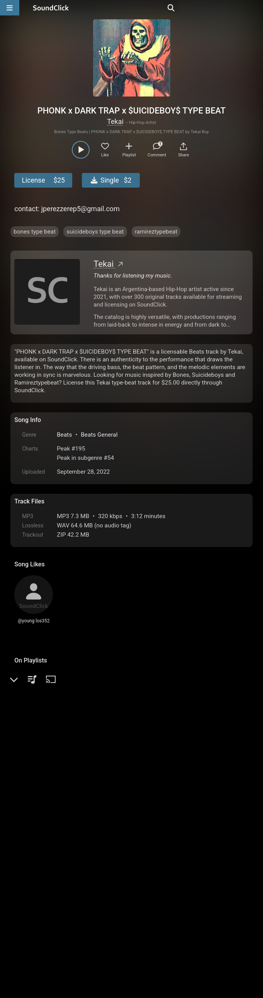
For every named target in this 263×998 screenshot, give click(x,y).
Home (26, 910)
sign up (44, 790)
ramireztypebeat (156, 231)
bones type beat (35, 231)
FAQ (46, 910)
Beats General (99, 434)
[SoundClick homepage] (51, 7)
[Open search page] (255, 7)
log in (73, 790)
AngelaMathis (58, 815)
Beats (64, 434)
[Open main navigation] (9, 7)
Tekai (115, 121)
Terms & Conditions (85, 910)
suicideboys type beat (95, 231)
